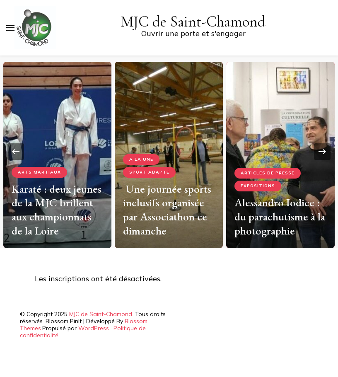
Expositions (258, 185)
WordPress (93, 328)
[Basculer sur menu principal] (10, 28)
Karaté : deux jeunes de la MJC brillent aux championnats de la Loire (56, 209)
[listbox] (169, 152)
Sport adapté (149, 172)
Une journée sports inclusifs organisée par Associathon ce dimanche (167, 209)
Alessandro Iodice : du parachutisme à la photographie (279, 216)
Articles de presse (268, 173)
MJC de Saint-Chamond (193, 21)
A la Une (141, 159)
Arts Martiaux (39, 172)
